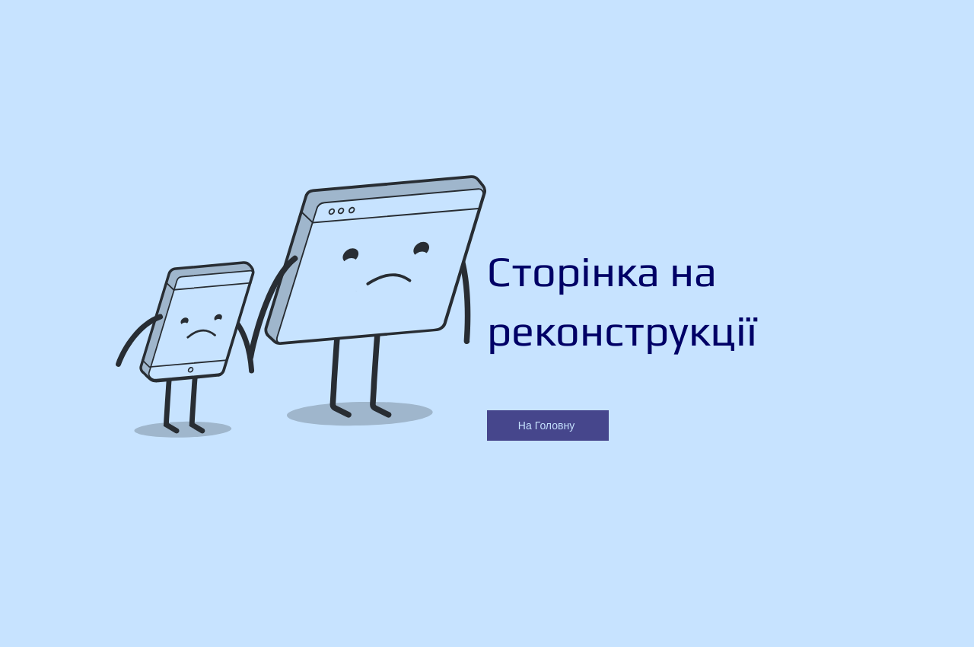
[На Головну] (548, 425)
